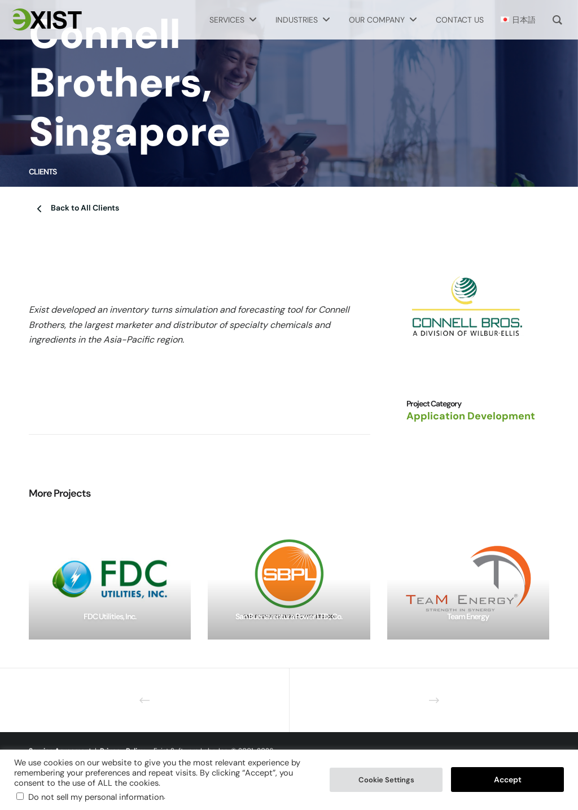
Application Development (470, 416)
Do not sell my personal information (96, 797)
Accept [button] (508, 779)
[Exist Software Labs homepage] (45, 19)
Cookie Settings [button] (386, 780)
